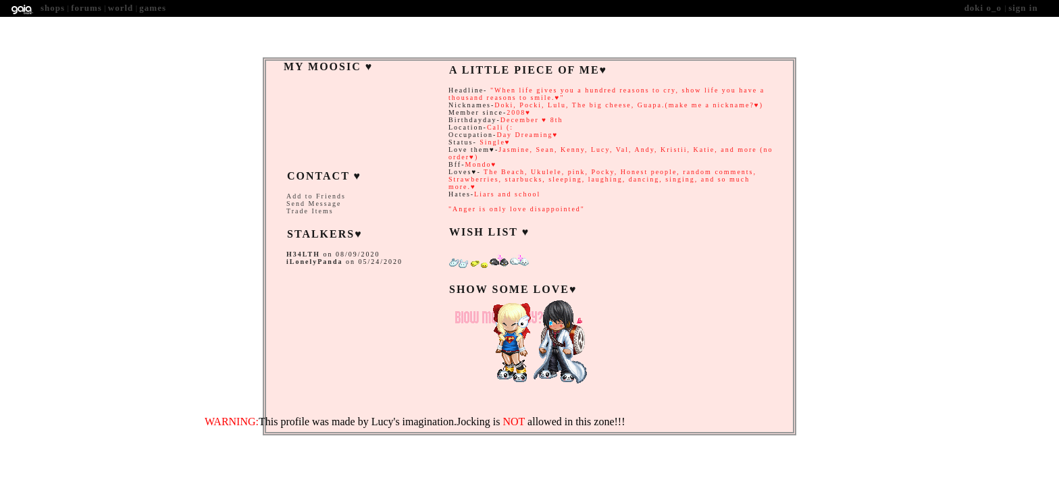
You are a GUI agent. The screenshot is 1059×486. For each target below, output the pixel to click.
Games (152, 8)
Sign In (1023, 8)
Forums (86, 8)
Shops (53, 8)
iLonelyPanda (314, 261)
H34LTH (303, 254)
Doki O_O (984, 8)
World (121, 8)
